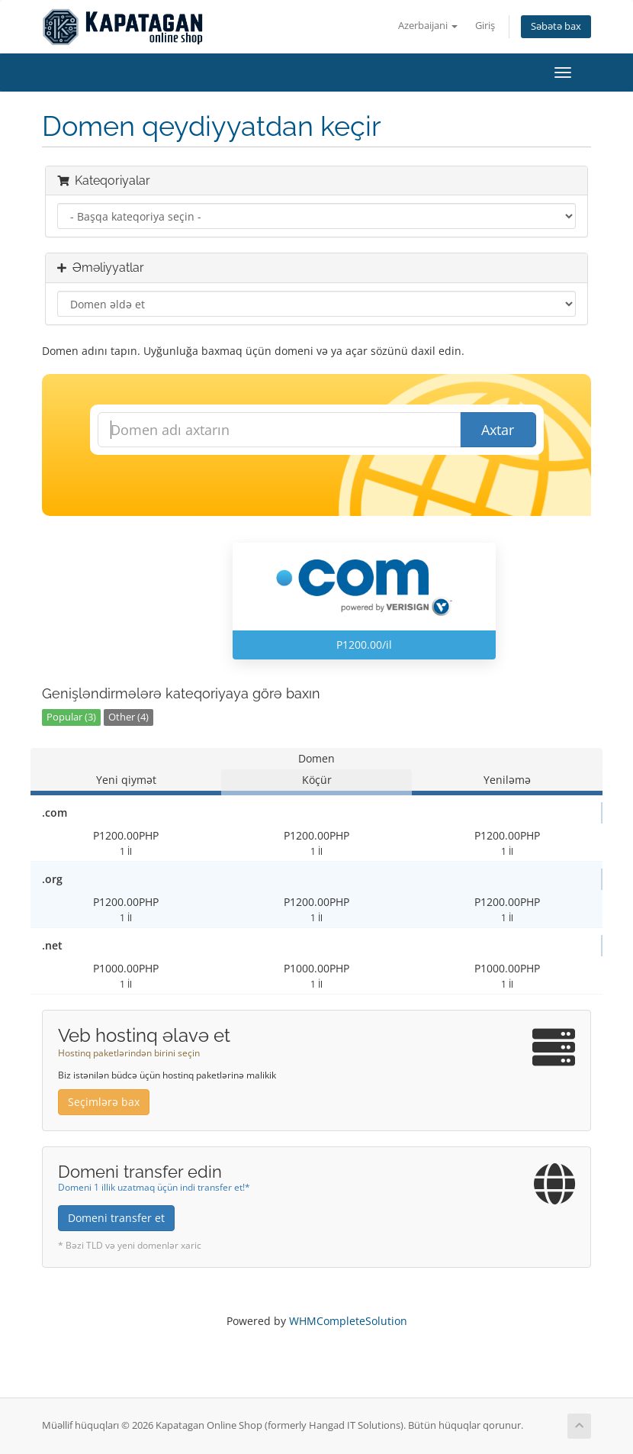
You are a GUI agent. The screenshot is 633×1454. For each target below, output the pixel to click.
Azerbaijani (428, 25)
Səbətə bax (556, 26)
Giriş (485, 25)
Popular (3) (71, 717)
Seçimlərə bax (104, 1102)
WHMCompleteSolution (348, 1321)
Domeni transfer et (116, 1218)
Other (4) (128, 717)
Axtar (497, 430)
